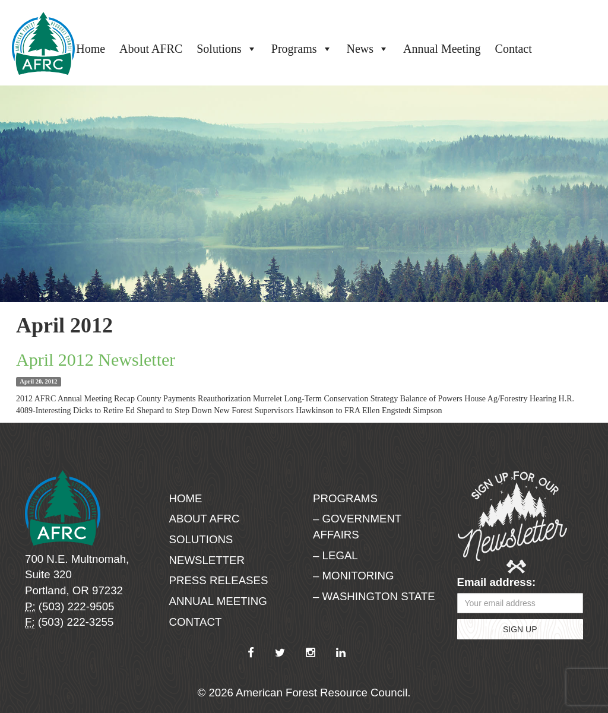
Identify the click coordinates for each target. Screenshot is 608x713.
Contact (513, 48)
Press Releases (218, 580)
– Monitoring (353, 575)
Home (90, 48)
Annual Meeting (442, 48)
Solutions (227, 48)
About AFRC (150, 48)
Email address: (496, 582)
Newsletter (207, 560)
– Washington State (374, 596)
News (368, 48)
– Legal (335, 555)
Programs (301, 48)
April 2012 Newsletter (95, 359)
